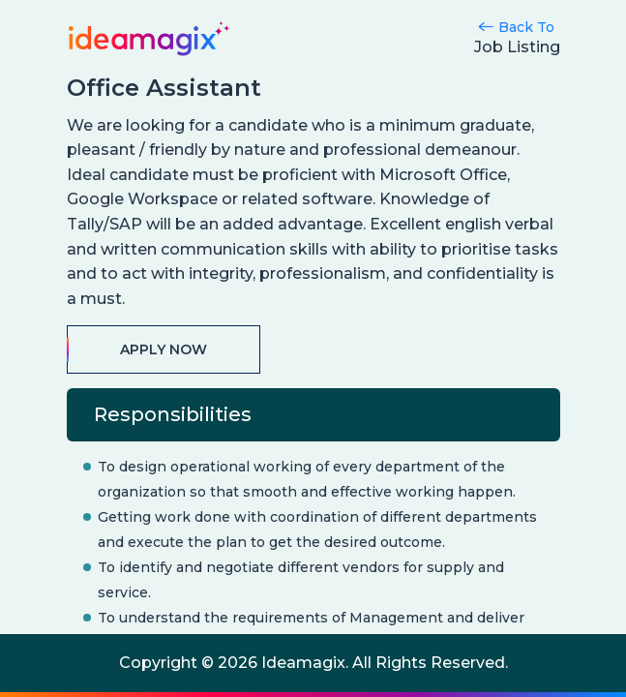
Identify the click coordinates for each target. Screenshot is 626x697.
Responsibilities (173, 414)
